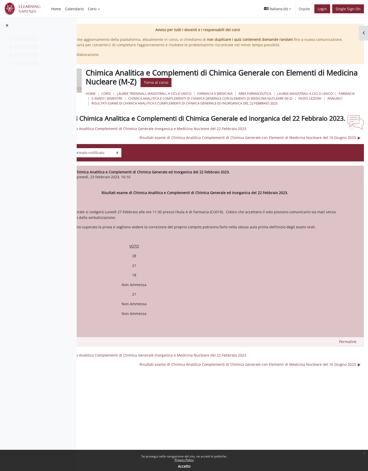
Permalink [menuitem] (347, 370)
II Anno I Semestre (252, 104)
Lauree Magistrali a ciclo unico (181, 104)
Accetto (184, 466)
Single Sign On (348, 8)
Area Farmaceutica (317, 99)
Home (153, 99)
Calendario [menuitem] (74, 8)
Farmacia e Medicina (277, 99)
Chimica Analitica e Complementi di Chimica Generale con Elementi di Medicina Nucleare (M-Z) (236, 109)
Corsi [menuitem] (92, 8)
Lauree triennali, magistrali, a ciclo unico (216, 99)
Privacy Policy (184, 460)
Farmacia (223, 104)
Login (322, 8)
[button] (277, 9)
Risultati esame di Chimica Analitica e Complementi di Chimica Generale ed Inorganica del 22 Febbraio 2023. (247, 118)
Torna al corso (292, 88)
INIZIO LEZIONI (335, 109)
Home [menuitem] (56, 8)
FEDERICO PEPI (134, 199)
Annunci (161, 113)
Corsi (168, 99)
